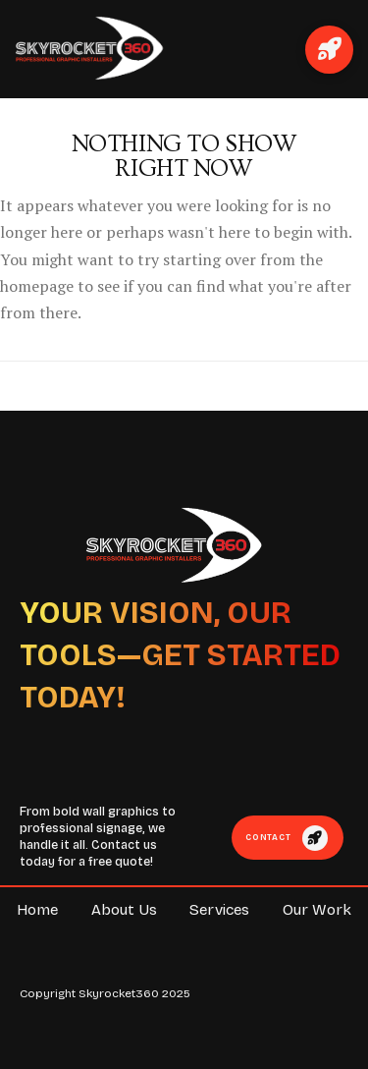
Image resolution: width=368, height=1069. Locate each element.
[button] (329, 50)
